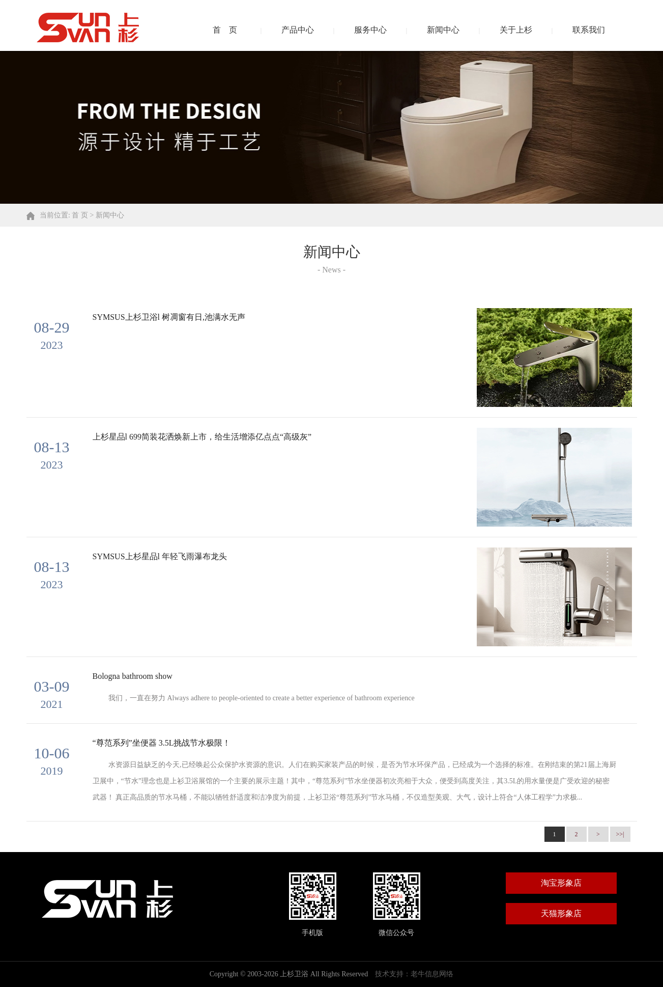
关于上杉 (516, 29)
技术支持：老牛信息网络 (414, 974)
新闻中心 (443, 29)
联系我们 (588, 29)
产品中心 (297, 29)
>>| (620, 834)
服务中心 (370, 29)
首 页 (225, 29)
